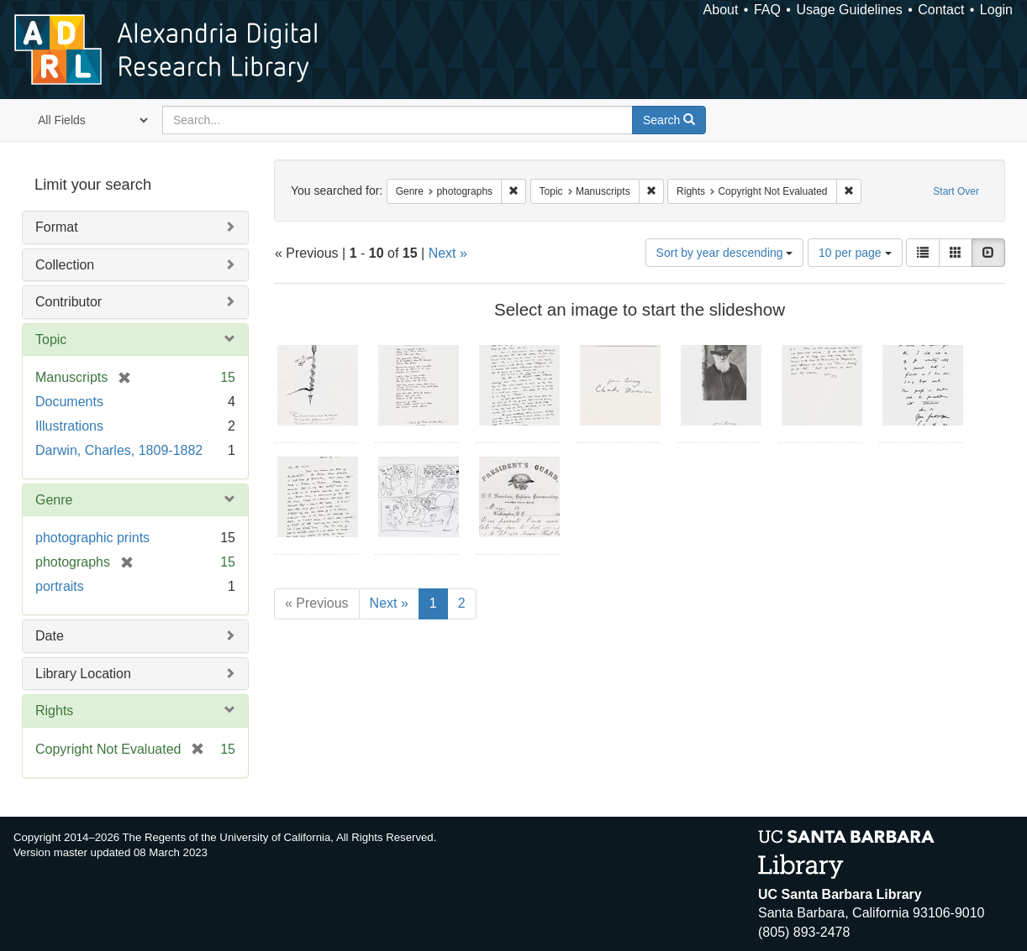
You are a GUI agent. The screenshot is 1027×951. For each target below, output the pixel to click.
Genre (53, 500)
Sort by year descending (724, 252)
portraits (59, 586)
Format (56, 227)
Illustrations (69, 426)
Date (49, 636)
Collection (64, 265)
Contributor (68, 302)
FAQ (767, 10)
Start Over (956, 191)
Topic (50, 339)
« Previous (317, 603)
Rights (54, 710)
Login (996, 10)
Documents (69, 402)
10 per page (855, 252)
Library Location (83, 673)
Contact (941, 10)
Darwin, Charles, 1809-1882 (119, 450)
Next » (448, 253)
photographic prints (92, 537)
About (721, 10)
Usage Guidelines (849, 10)
